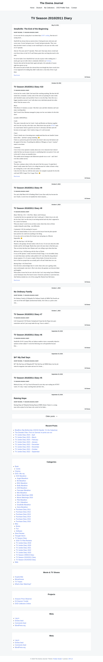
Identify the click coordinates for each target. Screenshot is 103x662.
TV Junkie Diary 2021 (23, 548)
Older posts (50, 416)
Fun (17, 528)
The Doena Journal (51, 3)
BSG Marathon (22, 483)
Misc (16, 524)
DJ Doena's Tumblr (21, 601)
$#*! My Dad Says (22, 357)
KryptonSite (19, 577)
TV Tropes (18, 582)
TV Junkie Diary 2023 (23, 552)
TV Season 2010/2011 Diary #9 (28, 188)
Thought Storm (20, 536)
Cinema (17, 471)
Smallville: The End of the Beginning (31, 29)
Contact (74, 8)
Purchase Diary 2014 (23, 517)
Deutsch (39, 8)
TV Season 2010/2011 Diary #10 (28, 87)
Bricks (18, 526)
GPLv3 (70, 659)
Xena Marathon (22, 507)
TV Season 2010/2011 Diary (31, 32)
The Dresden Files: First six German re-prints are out (33, 432)
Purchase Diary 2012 (23, 512)
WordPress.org (20, 625)
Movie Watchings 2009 (25, 495)
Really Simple (57, 659)
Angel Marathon (22, 478)
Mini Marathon (22, 493)
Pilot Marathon (22, 500)
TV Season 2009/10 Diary (25, 555)
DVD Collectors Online (23, 603)
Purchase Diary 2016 (23, 521)
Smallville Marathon (24, 505)
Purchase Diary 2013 (23, 514)
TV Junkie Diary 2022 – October (26, 449)
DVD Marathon (21, 476)
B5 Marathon (21, 481)
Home (32, 8)
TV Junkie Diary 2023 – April (25, 435)
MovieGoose (19, 579)
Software (19, 531)
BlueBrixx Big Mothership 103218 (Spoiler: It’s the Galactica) (36, 430)
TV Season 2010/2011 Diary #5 (28, 378)
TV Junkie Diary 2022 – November (27, 447)
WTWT (53, 125)
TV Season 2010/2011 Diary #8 (28, 208)
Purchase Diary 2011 (23, 509)
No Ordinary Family (23, 292)
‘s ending (45, 35)
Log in (17, 618)
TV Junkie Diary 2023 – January (26, 442)
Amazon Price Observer (23, 599)
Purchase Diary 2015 (23, 519)
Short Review (18, 32)
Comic (18, 469)
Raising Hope (20, 398)
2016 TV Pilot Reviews (24, 540)
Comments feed (20, 623)
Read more (17, 75)
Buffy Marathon (22, 485)
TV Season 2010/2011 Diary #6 (28, 335)
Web (16, 562)
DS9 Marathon (22, 488)
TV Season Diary (21, 538)
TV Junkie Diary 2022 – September (27, 452)
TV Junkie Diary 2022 (23, 550)
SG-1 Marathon (22, 502)
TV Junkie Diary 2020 (23, 545)
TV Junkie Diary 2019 (23, 543)
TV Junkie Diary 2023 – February (26, 440)
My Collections (49, 8)
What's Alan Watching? (23, 584)
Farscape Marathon (24, 490)
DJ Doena (87, 77)
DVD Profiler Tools (62, 8)
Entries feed (19, 621)
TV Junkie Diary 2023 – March (25, 437)
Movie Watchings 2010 (25, 497)
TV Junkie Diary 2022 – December (27, 444)
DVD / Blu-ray (20, 473)
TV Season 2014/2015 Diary (26, 560)
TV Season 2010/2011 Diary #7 (28, 314)
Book (17, 466)
